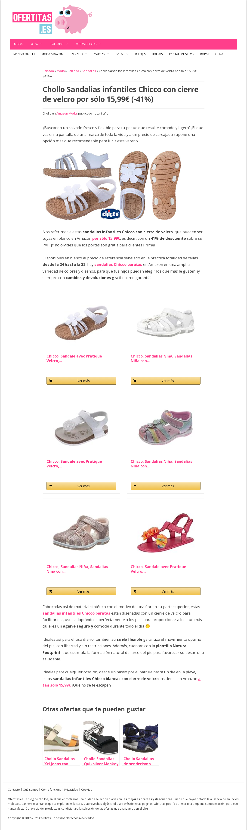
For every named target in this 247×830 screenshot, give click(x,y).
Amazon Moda (66, 113)
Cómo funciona (51, 790)
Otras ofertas (90, 44)
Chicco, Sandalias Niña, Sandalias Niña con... (161, 358)
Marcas (103, 54)
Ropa (38, 44)
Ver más (83, 381)
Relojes (140, 54)
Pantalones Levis (181, 54)
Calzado (61, 44)
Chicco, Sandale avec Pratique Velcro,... (74, 358)
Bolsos (157, 54)
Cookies (86, 790)
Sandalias (89, 71)
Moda (18, 44)
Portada (48, 71)
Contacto (14, 790)
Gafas (124, 54)
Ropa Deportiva (211, 54)
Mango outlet (24, 54)
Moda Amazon (52, 54)
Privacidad (71, 790)
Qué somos (30, 790)
